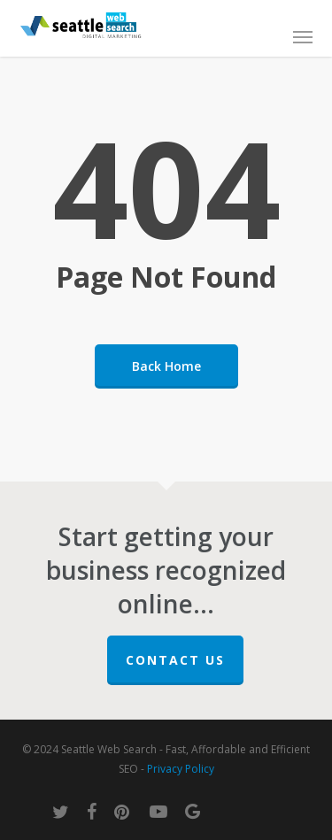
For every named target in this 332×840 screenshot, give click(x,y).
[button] (303, 36)
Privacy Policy (180, 768)
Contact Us (175, 659)
